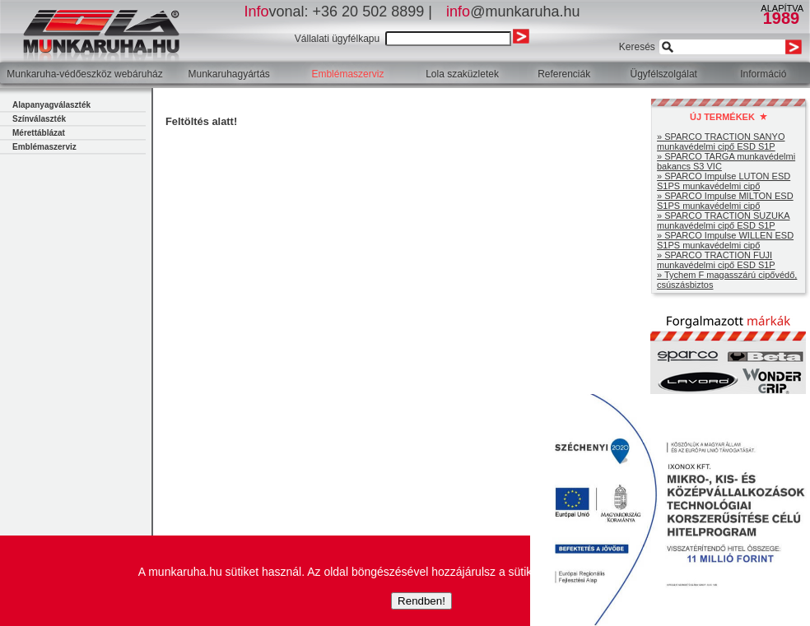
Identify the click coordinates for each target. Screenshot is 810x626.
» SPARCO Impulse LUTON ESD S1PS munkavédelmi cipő (723, 181)
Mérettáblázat (38, 132)
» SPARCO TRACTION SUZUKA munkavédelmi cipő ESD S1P (723, 220)
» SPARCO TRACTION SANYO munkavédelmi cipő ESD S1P (720, 141)
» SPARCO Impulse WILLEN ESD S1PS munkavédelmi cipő (725, 240)
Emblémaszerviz (347, 74)
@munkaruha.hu (513, 11)
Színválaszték (39, 118)
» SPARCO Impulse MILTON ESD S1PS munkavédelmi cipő (725, 201)
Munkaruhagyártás (228, 74)
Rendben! (421, 601)
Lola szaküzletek (462, 74)
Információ (763, 74)
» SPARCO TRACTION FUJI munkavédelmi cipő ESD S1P (716, 260)
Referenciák (564, 74)
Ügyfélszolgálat (664, 74)
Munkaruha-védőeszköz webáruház (84, 74)
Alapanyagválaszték (51, 104)
